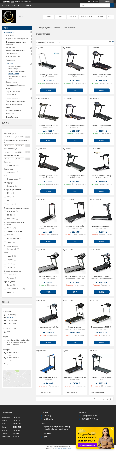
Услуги (100, 17)
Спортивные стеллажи (13, 92)
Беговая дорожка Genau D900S (101, 126)
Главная (48, 17)
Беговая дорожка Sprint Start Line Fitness (75, 227)
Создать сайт (19, 1)
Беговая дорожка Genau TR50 (75, 76)
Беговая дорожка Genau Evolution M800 (75, 126)
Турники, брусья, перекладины (15, 101)
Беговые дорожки (13, 74)
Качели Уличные (11, 114)
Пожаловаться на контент (63, 449)
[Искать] (112, 5)
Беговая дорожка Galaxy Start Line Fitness (101, 177)
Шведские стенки (11, 82)
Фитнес (8, 108)
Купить (48, 90)
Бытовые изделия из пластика (15, 50)
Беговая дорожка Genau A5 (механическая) (75, 378)
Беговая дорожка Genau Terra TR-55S (101, 76)
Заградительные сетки (13, 57)
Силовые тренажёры (14, 66)
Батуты (8, 88)
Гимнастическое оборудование (15, 85)
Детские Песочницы (12, 117)
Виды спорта (10, 36)
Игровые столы (10, 47)
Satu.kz (67, 447)
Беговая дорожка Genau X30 (101, 378)
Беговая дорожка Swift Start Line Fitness (48, 328)
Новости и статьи (86, 17)
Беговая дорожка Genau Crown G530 (75, 177)
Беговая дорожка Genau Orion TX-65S (48, 177)
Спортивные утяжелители (14, 104)
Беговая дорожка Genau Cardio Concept (48, 76)
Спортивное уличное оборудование (17, 39)
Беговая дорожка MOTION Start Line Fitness (101, 328)
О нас (60, 17)
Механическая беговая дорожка (48, 378)
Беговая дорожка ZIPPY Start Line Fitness (48, 277)
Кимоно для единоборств (14, 111)
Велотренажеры (13, 69)
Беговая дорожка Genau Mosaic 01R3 (48, 126)
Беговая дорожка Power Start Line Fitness (101, 227)
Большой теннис (11, 95)
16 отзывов (94, 1)
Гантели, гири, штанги (13, 98)
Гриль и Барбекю (11, 54)
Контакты (72, 17)
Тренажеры (57, 28)
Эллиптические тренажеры (16, 71)
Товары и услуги (45, 28)
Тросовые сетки (11, 60)
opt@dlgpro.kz (11, 317)
